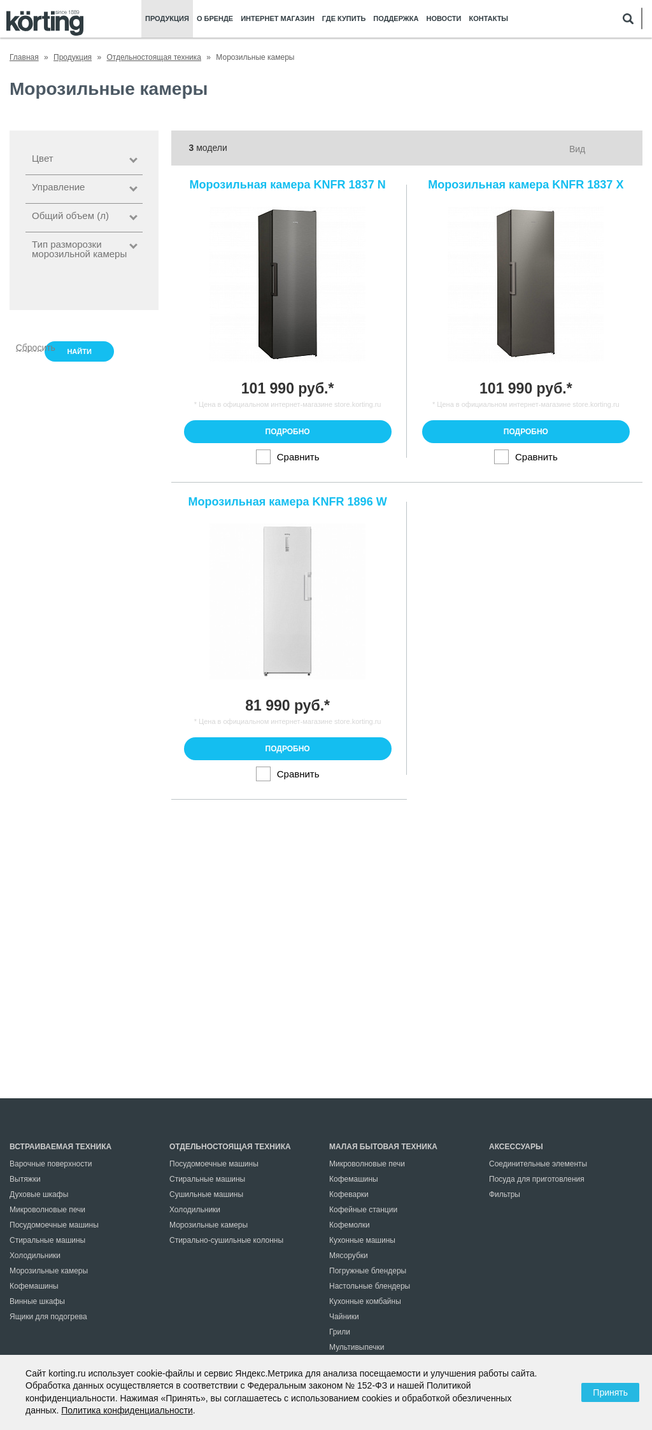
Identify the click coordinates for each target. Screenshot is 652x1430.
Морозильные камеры (49, 1270)
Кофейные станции (363, 1209)
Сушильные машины (206, 1194)
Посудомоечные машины (54, 1225)
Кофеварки (349, 1194)
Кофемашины (34, 1286)
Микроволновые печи (47, 1209)
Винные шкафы (37, 1301)
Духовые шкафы (39, 1194)
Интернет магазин (277, 19)
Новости (443, 19)
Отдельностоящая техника (230, 1146)
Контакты (488, 19)
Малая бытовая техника (383, 1146)
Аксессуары (516, 1146)
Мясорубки (348, 1255)
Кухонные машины (362, 1240)
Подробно (288, 431)
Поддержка (395, 19)
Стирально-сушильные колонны (226, 1240)
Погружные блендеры (367, 1270)
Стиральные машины (47, 1240)
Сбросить (29, 346)
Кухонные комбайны (365, 1301)
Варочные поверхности (51, 1163)
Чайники (344, 1316)
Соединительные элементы (538, 1163)
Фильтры (504, 1194)
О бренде (215, 19)
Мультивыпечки (356, 1347)
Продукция (167, 19)
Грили (339, 1331)
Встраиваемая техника (60, 1146)
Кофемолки (349, 1225)
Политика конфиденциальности (127, 1410)
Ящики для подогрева (48, 1316)
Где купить (343, 19)
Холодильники (35, 1255)
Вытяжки (25, 1179)
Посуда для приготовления (537, 1179)
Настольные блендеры (369, 1286)
